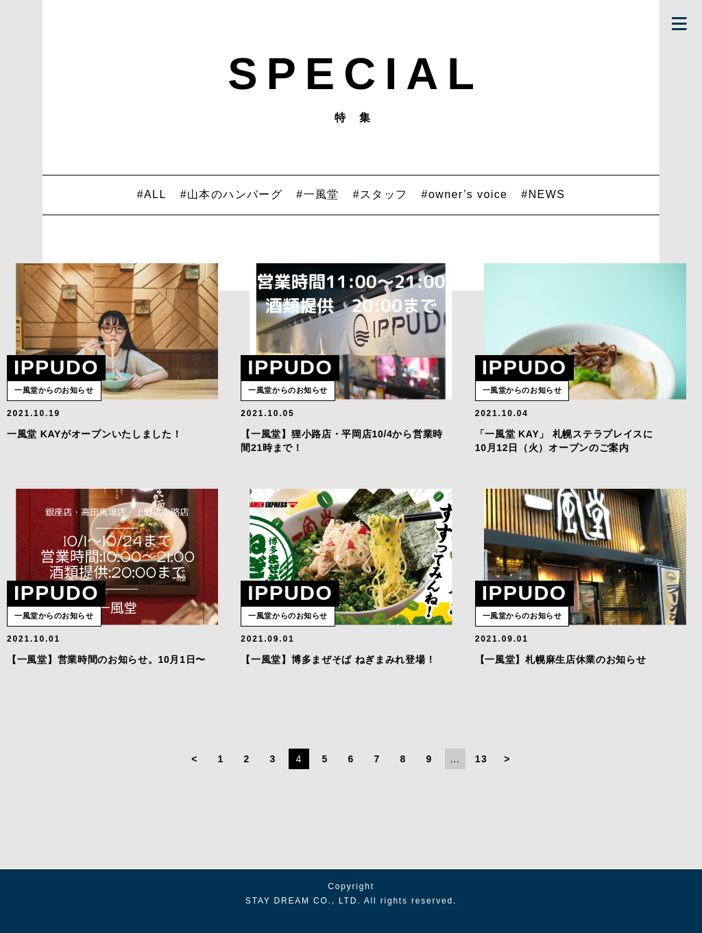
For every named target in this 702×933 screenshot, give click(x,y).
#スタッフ (380, 194)
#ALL (152, 194)
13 (481, 773)
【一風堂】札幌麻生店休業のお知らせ (560, 673)
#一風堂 (317, 194)
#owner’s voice (465, 194)
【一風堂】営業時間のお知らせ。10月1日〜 (106, 673)
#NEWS (543, 194)
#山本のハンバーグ (231, 194)
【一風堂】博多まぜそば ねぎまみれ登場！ (338, 673)
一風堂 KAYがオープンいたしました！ (94, 440)
